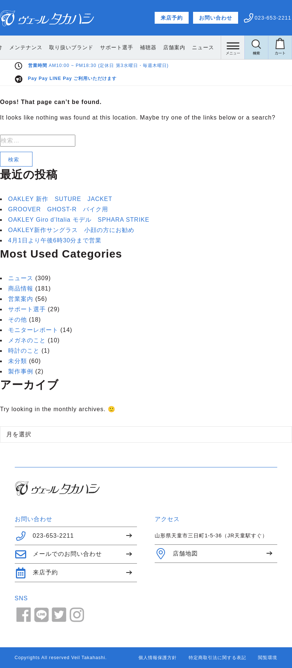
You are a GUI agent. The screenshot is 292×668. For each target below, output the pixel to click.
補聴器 (177, 47)
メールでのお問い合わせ (58, 554)
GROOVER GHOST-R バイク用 (58, 209)
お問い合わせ (215, 18)
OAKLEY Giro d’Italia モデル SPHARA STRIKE (79, 219)
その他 (17, 319)
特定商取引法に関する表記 (217, 657)
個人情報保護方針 (157, 657)
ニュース (20, 278)
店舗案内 (203, 47)
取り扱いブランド (100, 47)
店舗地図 (176, 554)
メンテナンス (54, 47)
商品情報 (20, 288)
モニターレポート (33, 330)
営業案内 (20, 299)
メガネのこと (27, 340)
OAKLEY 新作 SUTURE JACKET (60, 199)
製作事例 (20, 371)
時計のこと (23, 351)
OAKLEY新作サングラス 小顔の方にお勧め (71, 230)
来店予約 (172, 18)
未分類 (17, 361)
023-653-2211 (44, 536)
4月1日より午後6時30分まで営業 (55, 240)
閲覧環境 (267, 657)
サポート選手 (145, 47)
